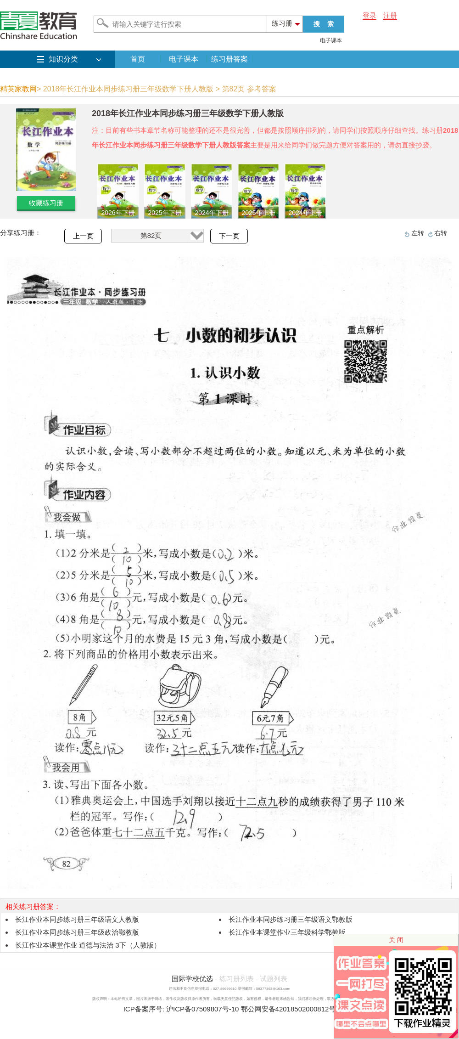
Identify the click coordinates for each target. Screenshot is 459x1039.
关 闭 (396, 939)
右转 (440, 233)
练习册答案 (229, 59)
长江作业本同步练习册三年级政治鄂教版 (77, 932)
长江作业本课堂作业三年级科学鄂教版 (287, 932)
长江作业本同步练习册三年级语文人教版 (77, 919)
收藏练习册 (46, 203)
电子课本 (331, 40)
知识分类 (63, 59)
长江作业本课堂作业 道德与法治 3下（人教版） (88, 945)
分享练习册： (20, 233)
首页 (137, 59)
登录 (369, 15)
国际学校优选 (192, 979)
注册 (390, 15)
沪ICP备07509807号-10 (202, 1009)
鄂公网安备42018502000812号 (288, 1009)
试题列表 (273, 979)
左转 (417, 233)
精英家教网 (18, 89)
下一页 (229, 236)
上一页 (83, 236)
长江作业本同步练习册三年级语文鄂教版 (291, 919)
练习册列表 (236, 979)
